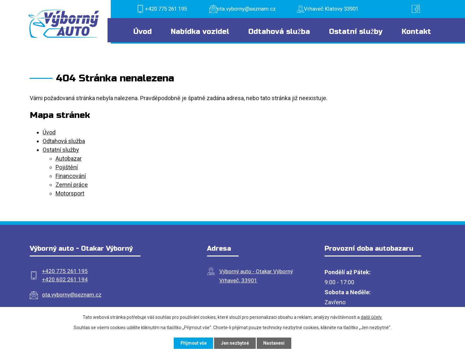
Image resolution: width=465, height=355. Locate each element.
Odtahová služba (279, 31)
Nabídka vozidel (200, 31)
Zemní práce (72, 184)
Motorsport (70, 193)
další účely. (371, 317)
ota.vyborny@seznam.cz (71, 294)
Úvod (142, 31)
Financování (71, 175)
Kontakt (416, 31)
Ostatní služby (356, 31)
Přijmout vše (193, 343)
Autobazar (69, 158)
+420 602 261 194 (65, 279)
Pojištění (67, 167)
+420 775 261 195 (65, 271)
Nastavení (274, 343)
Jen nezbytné (235, 343)
